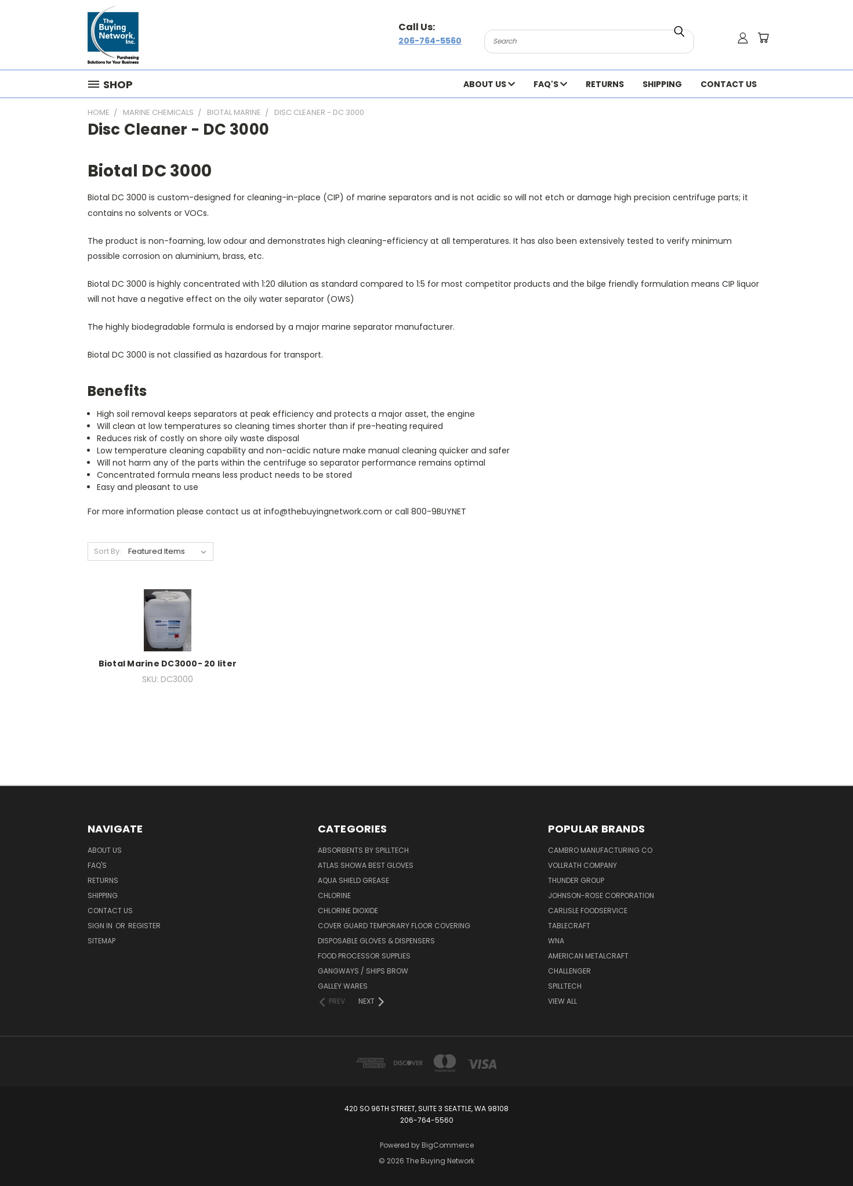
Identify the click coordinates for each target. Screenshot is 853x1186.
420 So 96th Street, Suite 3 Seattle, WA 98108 (426, 1108)
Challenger (569, 971)
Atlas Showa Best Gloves (365, 865)
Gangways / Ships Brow (363, 971)
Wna (556, 941)
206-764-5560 (430, 40)
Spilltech (565, 986)
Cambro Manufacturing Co (600, 850)
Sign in (101, 926)
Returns (605, 84)
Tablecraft (569, 926)
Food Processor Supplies (364, 956)
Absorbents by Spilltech (363, 850)
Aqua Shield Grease (353, 880)
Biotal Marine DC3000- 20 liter (168, 663)
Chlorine (334, 895)
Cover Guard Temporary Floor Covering (394, 926)
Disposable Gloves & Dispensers (376, 941)
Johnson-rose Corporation (601, 895)
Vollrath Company (582, 865)
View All (562, 1001)
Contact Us (728, 84)
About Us (489, 84)
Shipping (662, 84)
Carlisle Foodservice (587, 910)
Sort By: (107, 551)
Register (144, 926)
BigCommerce (448, 1145)
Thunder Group (576, 880)
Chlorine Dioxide (348, 910)
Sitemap (101, 941)
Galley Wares (343, 986)
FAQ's (550, 84)
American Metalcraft (588, 956)
